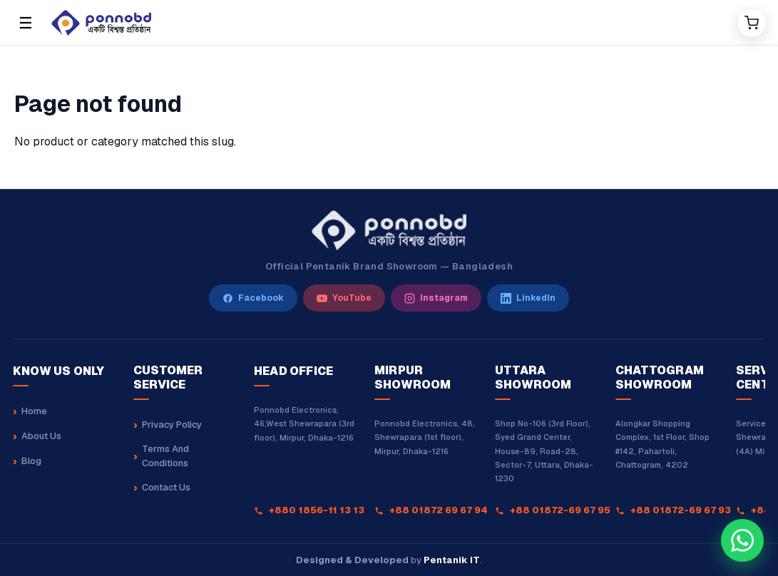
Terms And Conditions (165, 456)
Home (34, 411)
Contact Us (166, 487)
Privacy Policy (172, 424)
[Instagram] (436, 298)
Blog (31, 461)
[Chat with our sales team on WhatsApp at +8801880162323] (742, 540)
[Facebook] (253, 298)
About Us (41, 436)
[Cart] (752, 23)
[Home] (388, 23)
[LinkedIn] (528, 298)
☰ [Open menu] (26, 23)
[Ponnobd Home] (389, 230)
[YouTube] (344, 298)
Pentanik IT (452, 560)
